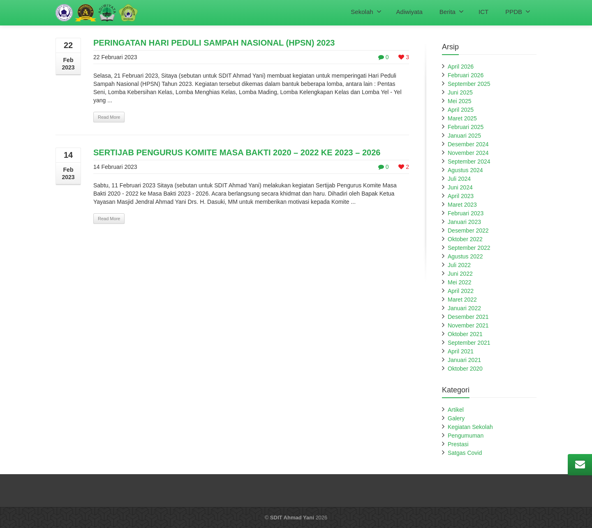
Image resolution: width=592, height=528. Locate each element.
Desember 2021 (468, 317)
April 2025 (461, 109)
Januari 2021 (464, 360)
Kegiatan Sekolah (470, 427)
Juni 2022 (460, 273)
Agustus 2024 (465, 170)
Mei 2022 (460, 282)
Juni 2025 (460, 92)
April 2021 (461, 351)
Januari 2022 (464, 308)
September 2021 (469, 342)
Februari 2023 (465, 213)
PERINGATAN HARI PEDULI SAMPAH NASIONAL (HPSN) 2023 (214, 42)
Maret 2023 (462, 204)
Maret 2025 (462, 118)
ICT (483, 11)
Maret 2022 (462, 299)
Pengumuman (465, 435)
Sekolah (366, 11)
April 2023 (461, 196)
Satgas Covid (465, 453)
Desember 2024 (468, 144)
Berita (451, 11)
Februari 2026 (465, 75)
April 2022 (461, 291)
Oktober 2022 (465, 239)
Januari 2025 (464, 135)
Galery (456, 418)
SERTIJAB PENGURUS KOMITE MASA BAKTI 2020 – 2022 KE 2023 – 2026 (236, 152)
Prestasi (458, 444)
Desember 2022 (468, 230)
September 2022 (469, 247)
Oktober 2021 (465, 334)
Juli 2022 (459, 265)
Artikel (456, 409)
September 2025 (469, 84)
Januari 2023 (464, 222)
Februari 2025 (465, 127)
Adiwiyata (409, 11)
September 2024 (469, 161)
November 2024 (468, 153)
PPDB (517, 11)
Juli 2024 (459, 178)
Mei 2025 (460, 101)
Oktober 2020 (465, 368)
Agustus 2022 (465, 256)
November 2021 (468, 325)
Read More (109, 117)
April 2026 (461, 66)
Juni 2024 (460, 187)
